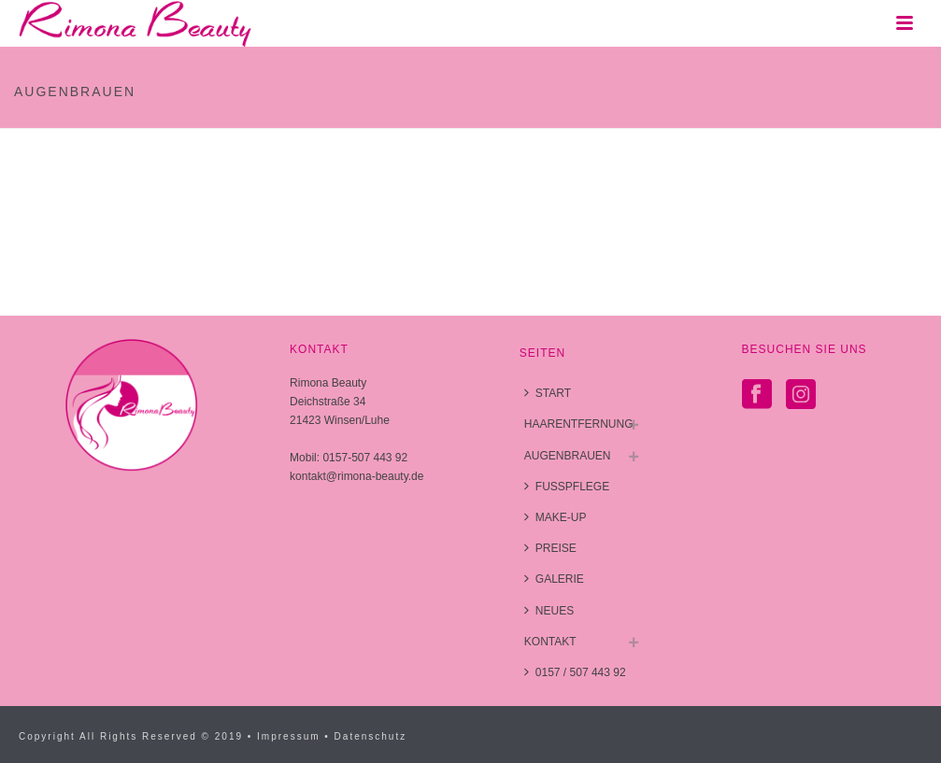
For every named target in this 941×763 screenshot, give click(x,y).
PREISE (550, 548)
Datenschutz (371, 736)
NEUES (549, 610)
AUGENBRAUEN (567, 455)
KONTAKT (550, 641)
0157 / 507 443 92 (575, 672)
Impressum (288, 736)
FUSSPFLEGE (566, 486)
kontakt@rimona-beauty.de (356, 476)
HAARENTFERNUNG (579, 424)
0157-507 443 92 (364, 457)
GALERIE (554, 579)
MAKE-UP (555, 517)
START (547, 393)
